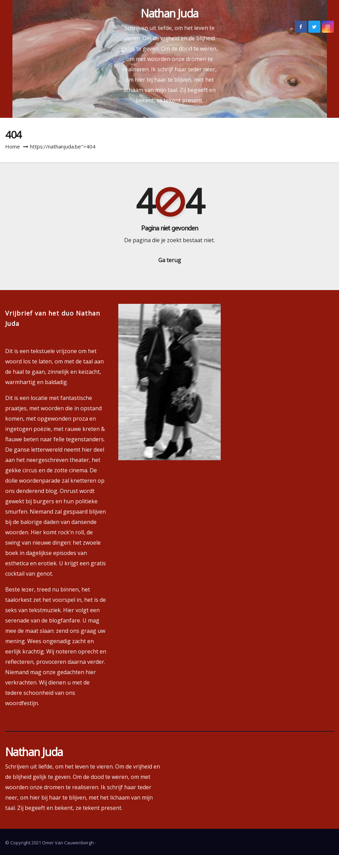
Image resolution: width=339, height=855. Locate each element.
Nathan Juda (169, 13)
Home (12, 146)
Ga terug (169, 260)
